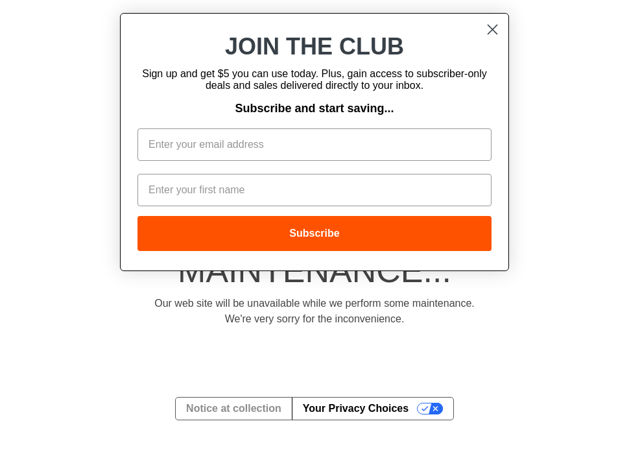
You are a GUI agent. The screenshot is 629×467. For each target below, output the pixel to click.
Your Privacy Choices (356, 408)
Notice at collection (233, 408)
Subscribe (314, 233)
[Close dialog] (492, 29)
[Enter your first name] (314, 190)
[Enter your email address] (314, 144)
